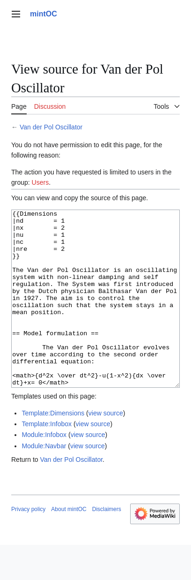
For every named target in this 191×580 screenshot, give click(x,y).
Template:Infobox (47, 459)
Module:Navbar (44, 481)
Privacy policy (28, 544)
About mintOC (68, 544)
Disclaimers (106, 544)
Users (40, 182)
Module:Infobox (44, 470)
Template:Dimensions (53, 448)
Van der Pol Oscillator (51, 127)
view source (105, 448)
